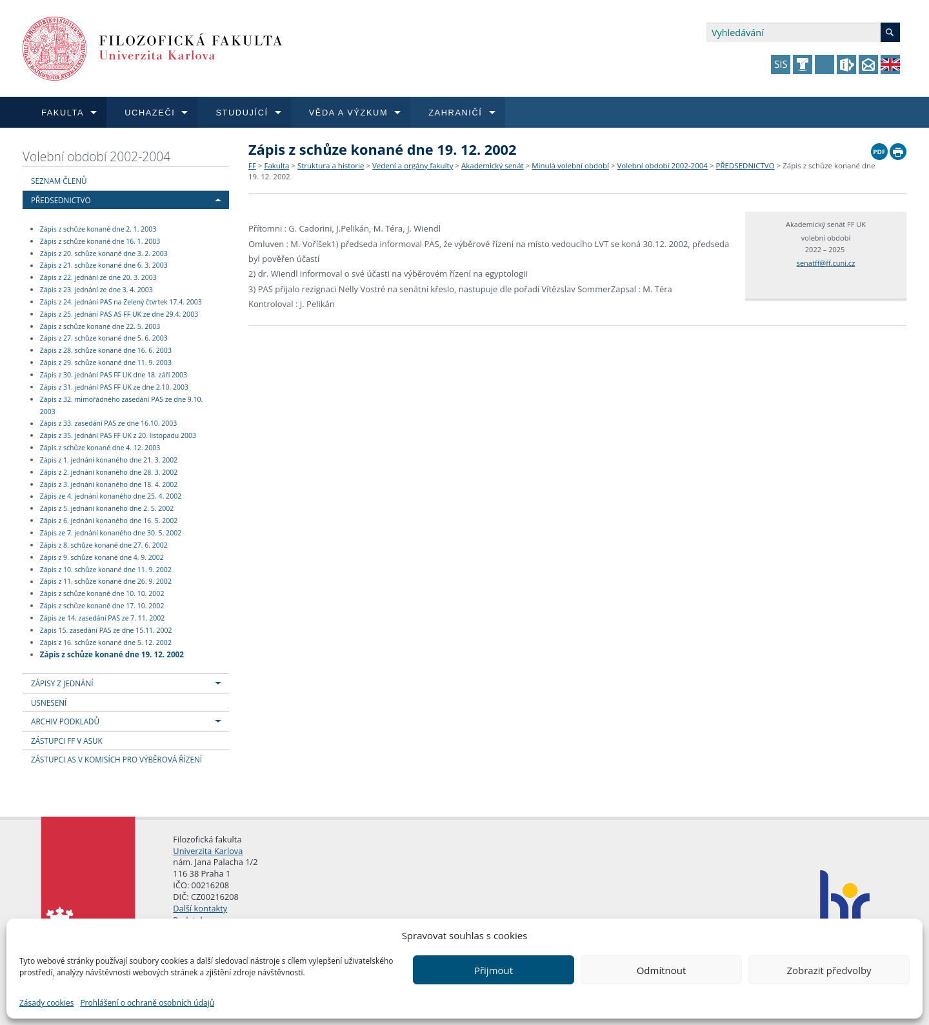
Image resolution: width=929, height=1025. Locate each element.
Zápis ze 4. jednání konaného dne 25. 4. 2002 (110, 496)
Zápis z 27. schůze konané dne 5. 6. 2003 (104, 338)
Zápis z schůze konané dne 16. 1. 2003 (100, 241)
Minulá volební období (570, 165)
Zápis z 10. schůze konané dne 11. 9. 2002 (106, 569)
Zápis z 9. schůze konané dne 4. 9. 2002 (102, 557)
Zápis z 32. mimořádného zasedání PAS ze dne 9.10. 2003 (121, 405)
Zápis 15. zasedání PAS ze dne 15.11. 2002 (106, 630)
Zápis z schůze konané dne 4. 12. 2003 (100, 447)
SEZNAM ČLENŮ (59, 180)
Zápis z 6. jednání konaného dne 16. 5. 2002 (109, 520)
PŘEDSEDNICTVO (61, 200)
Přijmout (493, 970)
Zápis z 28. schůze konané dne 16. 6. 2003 (106, 350)
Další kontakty (200, 908)
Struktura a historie (330, 165)
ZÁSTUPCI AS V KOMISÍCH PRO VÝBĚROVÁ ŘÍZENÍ (116, 759)
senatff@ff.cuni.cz (826, 263)
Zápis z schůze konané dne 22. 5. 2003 (100, 326)
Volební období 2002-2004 (96, 156)
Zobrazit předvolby (828, 970)
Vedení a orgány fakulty (412, 165)
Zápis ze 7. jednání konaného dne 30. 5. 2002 (110, 532)
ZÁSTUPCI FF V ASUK (67, 740)
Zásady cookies (46, 1002)
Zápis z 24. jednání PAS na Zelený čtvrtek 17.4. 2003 (121, 301)
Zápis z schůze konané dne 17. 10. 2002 (102, 605)
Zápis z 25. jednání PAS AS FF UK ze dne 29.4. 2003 (119, 314)
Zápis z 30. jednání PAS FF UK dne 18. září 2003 (113, 374)
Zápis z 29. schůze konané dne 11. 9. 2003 (106, 362)
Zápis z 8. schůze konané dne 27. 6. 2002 (104, 545)
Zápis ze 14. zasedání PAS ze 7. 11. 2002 (102, 617)
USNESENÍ (48, 702)
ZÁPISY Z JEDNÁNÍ (62, 683)
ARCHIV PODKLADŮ (65, 721)
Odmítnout (661, 970)
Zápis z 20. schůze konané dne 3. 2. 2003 (104, 253)
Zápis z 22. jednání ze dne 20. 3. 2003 (98, 277)
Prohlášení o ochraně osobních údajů (147, 1002)
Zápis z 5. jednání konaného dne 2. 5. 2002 (107, 508)
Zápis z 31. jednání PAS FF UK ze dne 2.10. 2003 (114, 387)
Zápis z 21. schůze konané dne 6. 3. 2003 (104, 265)
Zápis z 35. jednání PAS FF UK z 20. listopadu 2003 (118, 435)
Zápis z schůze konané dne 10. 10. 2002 (102, 593)
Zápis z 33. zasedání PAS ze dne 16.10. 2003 (108, 423)
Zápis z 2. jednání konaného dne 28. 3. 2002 (109, 472)
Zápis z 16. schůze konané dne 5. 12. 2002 (106, 642)
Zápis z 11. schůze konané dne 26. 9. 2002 (106, 581)
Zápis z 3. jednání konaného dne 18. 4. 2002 (109, 484)
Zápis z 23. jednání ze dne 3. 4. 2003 (96, 289)
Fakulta (276, 165)
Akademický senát (492, 165)
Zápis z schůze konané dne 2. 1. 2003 (98, 229)
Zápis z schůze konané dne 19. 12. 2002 (112, 654)
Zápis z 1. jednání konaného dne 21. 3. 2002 (109, 459)
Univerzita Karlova (208, 851)
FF (252, 165)
